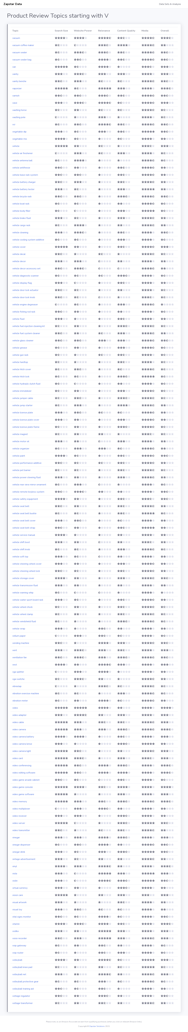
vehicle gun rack (20, 355)
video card (17, 758)
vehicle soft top (20, 556)
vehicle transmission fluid (25, 585)
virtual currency (20, 888)
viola (14, 873)
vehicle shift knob (21, 549)
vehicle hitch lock (20, 376)
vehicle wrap (18, 628)
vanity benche (19, 81)
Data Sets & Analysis (170, 4)
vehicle (15, 146)
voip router (17, 952)
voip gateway (19, 945)
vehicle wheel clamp (22, 614)
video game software (23, 794)
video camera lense (22, 744)
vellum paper (19, 635)
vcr (13, 124)
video (15, 708)
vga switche (18, 679)
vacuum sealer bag (21, 59)
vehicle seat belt (20, 506)
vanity (15, 74)
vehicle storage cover (23, 578)
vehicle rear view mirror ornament (29, 484)
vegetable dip (19, 131)
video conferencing (21, 765)
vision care (17, 895)
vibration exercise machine (25, 693)
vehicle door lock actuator (25, 290)
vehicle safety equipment (25, 499)
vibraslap (16, 686)
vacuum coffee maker (23, 45)
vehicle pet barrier (21, 470)
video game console (22, 787)
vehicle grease (19, 347)
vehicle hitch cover (21, 369)
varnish (15, 95)
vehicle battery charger (24, 182)
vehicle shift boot (21, 542)
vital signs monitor (21, 916)
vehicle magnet (20, 434)
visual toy (17, 909)
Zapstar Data (13, 4)
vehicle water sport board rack (27, 599)
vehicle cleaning (20, 232)
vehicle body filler (21, 211)
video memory (19, 801)
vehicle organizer (20, 448)
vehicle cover (19, 247)
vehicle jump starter (22, 405)
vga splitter (18, 671)
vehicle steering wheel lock (26, 571)
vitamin (16, 924)
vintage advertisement (23, 859)
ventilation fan (19, 657)
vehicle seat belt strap (23, 527)
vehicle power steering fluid (26, 477)
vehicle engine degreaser (25, 304)
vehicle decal (18, 254)
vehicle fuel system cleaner (26, 333)
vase (14, 103)
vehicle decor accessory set (26, 268)
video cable (18, 722)
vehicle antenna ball (22, 160)
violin (15, 880)
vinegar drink (18, 852)
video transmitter (21, 830)
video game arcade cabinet (26, 780)
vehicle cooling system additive (28, 239)
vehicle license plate (22, 412)
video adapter (19, 715)
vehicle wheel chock (22, 607)
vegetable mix (19, 139)
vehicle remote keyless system (28, 491)
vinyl (14, 866)
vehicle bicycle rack (22, 196)
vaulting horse (19, 110)
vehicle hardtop (20, 362)
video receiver (19, 816)
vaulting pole (18, 117)
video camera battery (23, 736)
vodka (15, 931)
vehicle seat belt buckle (24, 513)
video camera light (21, 751)
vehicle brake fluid (21, 218)
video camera (19, 729)
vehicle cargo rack (21, 225)
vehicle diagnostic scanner (25, 275)
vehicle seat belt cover (23, 520)
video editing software (23, 772)
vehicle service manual (23, 535)
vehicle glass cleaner (22, 340)
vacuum (16, 38)
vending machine (20, 643)
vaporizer (17, 88)
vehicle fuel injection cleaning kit (28, 326)
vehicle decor (19, 261)
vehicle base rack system (25, 175)
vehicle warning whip (22, 592)
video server (18, 823)
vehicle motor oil (20, 441)
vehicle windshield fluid (24, 621)
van (14, 66)
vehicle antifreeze (21, 167)
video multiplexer (21, 808)
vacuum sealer (19, 52)
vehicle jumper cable (22, 398)
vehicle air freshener (22, 153)
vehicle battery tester (23, 189)
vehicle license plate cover (25, 419)
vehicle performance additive (26, 463)
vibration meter (20, 700)
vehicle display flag (22, 283)
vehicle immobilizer (21, 391)
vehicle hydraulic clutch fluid (26, 383)
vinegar (16, 837)
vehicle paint (18, 455)
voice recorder (19, 938)
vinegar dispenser (21, 844)
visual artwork (19, 902)
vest (14, 664)
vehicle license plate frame (25, 427)
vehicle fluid (18, 319)
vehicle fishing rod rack (23, 311)
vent (14, 650)
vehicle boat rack (20, 203)
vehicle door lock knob (23, 297)
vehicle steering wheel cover (26, 563)
